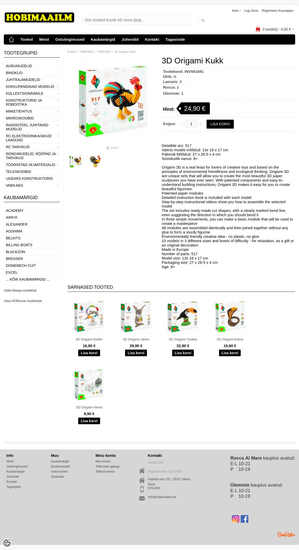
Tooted (26, 39)
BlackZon (15, 252)
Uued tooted (59, 471)
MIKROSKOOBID (20, 118)
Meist (44, 39)
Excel (12, 272)
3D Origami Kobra (229, 339)
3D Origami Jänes (136, 339)
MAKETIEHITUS (19, 111)
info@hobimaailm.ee (162, 497)
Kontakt (152, 39)
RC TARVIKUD (18, 147)
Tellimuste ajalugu (108, 466)
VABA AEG (14, 185)
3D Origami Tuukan (183, 339)
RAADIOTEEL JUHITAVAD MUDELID (27, 127)
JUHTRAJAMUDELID (23, 80)
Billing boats (19, 245)
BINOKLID (14, 73)
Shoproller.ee (286, 534)
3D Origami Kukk (124, 51)
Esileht (71, 51)
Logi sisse (251, 10)
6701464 (154, 488)
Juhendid (130, 39)
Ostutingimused (69, 39)
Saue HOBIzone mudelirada (23, 301)
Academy (14, 211)
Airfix (11, 217)
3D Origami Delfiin (89, 339)
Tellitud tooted (105, 471)
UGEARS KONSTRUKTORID (29, 178)
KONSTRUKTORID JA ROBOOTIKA (24, 102)
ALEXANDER (17, 224)
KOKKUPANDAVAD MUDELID (30, 87)
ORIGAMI (104, 51)
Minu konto (103, 461)
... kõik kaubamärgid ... (28, 279)
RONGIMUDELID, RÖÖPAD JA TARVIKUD (31, 156)
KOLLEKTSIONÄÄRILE (24, 93)
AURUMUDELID (19, 66)
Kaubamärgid (103, 39)
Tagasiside (175, 39)
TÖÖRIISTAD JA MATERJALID (30, 165)
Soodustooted (60, 466)
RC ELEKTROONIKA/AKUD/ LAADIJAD (29, 138)
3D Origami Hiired (89, 407)
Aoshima (14, 231)
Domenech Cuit (21, 266)
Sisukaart (57, 476)
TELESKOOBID (18, 172)
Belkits (13, 238)
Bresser (14, 259)
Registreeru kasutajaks (277, 10)
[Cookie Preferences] (7, 542)
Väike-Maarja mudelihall (20, 290)
